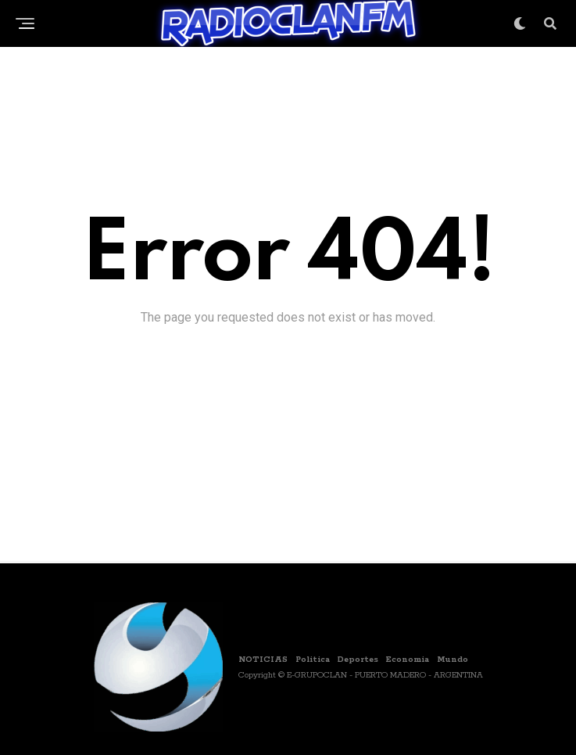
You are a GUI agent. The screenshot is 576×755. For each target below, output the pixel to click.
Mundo (452, 659)
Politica (312, 659)
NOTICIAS (263, 659)
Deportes (358, 659)
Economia (407, 659)
